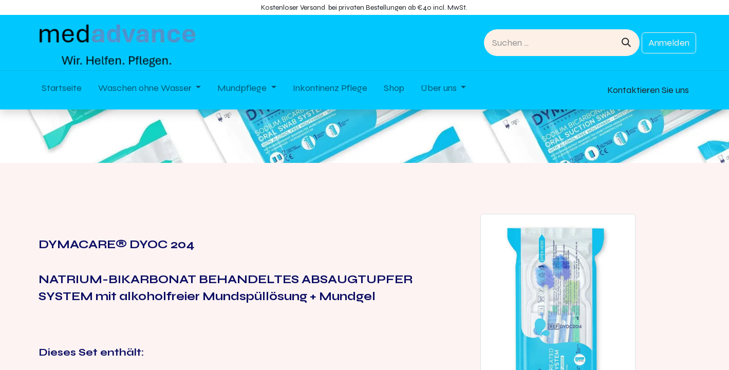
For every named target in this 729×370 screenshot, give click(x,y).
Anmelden (668, 42)
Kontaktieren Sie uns (648, 90)
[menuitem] (62, 90)
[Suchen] (626, 42)
